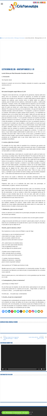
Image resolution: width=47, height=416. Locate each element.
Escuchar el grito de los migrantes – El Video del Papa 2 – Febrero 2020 (11, 338)
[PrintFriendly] (35, 311)
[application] (23, 358)
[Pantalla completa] (44, 369)
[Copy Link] (24, 311)
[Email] (38, 311)
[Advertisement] (23, 22)
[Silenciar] (41, 369)
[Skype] (27, 311)
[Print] (30, 311)
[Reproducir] (3, 369)
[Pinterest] (12, 311)
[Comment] (21, 311)
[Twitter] (6, 311)
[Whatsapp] (15, 311)
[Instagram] (33, 311)
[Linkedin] (9, 311)
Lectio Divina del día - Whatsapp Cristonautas (14, 38)
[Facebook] (3, 311)
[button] (15, 412)
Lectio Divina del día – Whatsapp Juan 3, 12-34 (36, 337)
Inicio (2, 38)
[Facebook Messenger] (18, 311)
